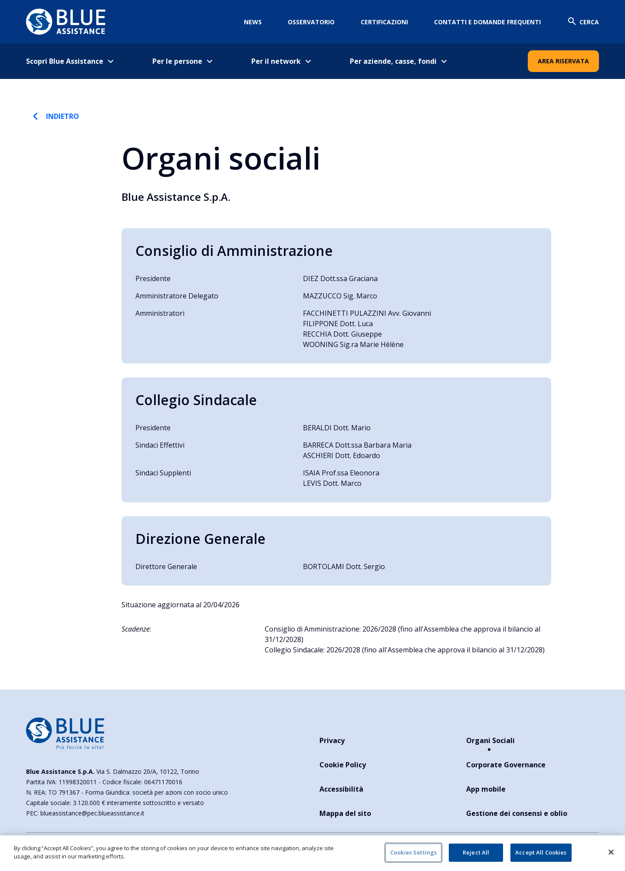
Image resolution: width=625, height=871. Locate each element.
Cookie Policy (342, 764)
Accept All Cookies (540, 852)
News (253, 22)
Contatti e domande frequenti (487, 22)
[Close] (611, 851)
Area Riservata (563, 61)
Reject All (476, 852)
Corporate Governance (506, 764)
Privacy (332, 740)
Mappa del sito (345, 813)
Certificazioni (384, 22)
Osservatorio (311, 22)
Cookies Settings (413, 852)
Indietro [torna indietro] (54, 116)
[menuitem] (76, 61)
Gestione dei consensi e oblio (516, 813)
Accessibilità (341, 789)
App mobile (486, 789)
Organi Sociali (490, 741)
